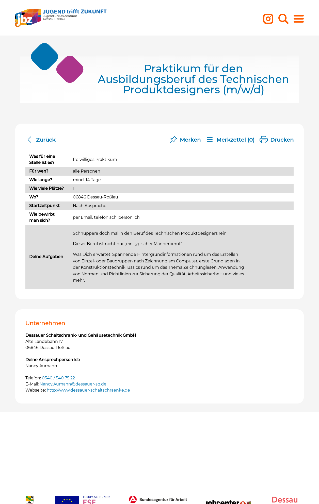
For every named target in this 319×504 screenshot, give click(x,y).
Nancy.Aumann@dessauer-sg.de (73, 384)
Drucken (277, 140)
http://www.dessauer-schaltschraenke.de (88, 390)
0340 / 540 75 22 (58, 378)
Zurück (40, 140)
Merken (185, 140)
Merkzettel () (230, 140)
